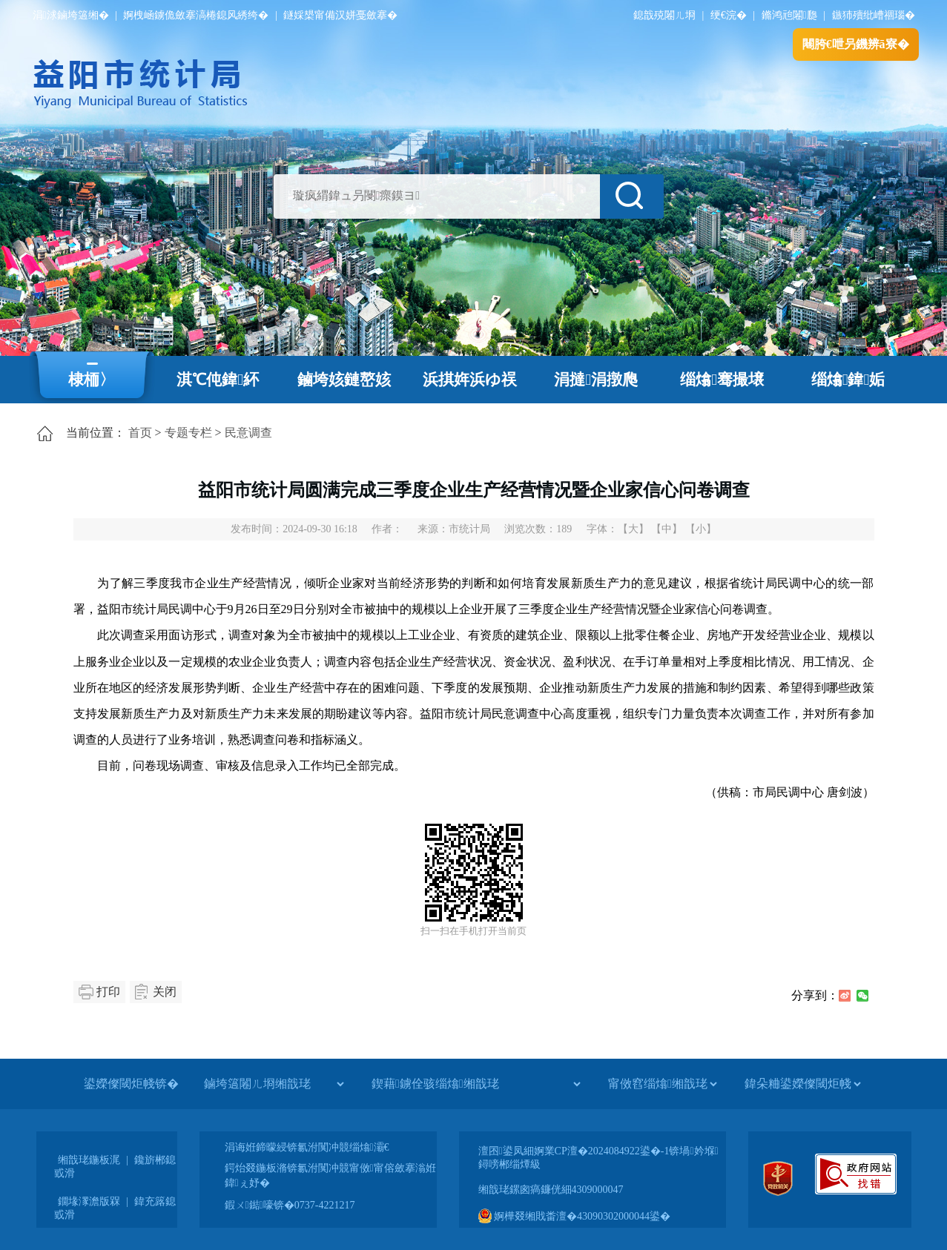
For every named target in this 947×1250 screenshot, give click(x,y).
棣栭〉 (91, 379)
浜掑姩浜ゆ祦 (470, 379)
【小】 (700, 529)
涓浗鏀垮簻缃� (71, 15)
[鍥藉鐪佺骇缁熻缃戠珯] (476, 1084)
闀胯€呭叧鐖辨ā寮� (855, 44)
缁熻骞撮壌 (722, 379)
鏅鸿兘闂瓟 (789, 15)
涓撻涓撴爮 (596, 379)
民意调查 (248, 432)
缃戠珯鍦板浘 (89, 1159)
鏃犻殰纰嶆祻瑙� (873, 15)
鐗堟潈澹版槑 (89, 1201)
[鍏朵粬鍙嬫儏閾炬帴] (802, 1084)
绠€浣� (728, 15)
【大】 (633, 529)
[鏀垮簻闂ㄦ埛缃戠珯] (273, 1084)
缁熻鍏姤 (848, 379)
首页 (140, 432)
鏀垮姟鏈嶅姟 (344, 379)
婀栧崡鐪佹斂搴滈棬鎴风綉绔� (195, 15)
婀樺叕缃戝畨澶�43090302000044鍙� (574, 1216)
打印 (108, 991)
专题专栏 (188, 432)
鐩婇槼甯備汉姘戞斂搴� (340, 15)
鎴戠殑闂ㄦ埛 (664, 15)
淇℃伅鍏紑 (217, 379)
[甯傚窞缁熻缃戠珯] (662, 1084)
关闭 (164, 991)
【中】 (666, 529)
